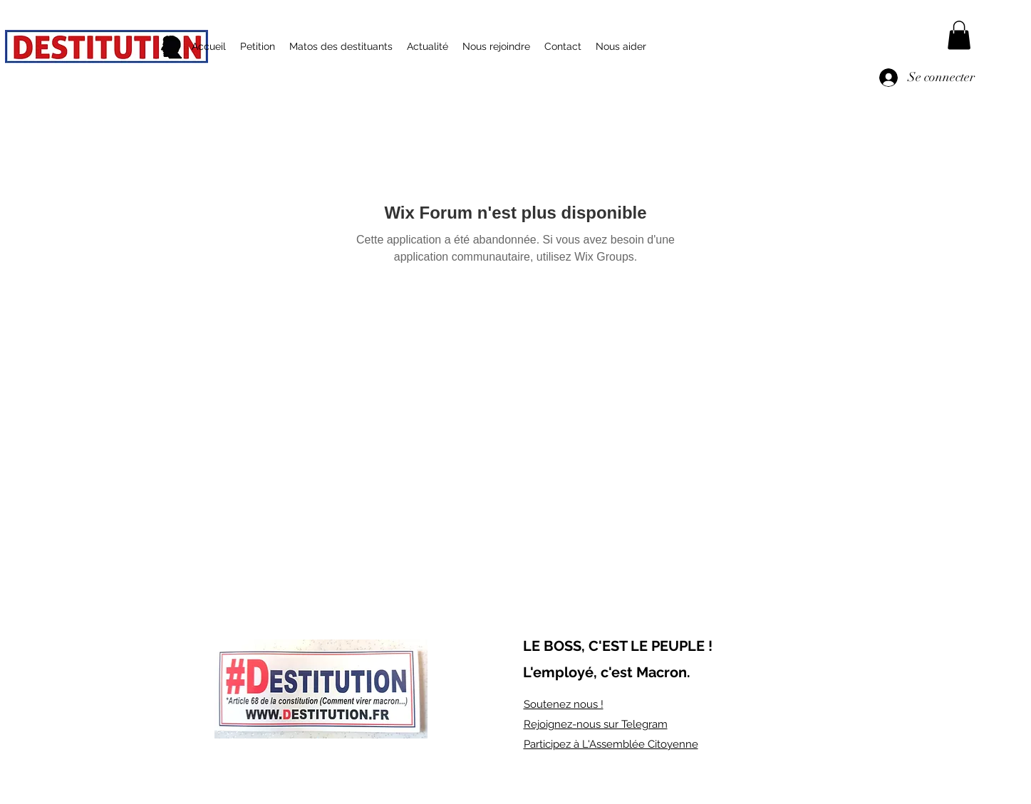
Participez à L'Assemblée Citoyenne (611, 744)
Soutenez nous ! (563, 704)
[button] (959, 35)
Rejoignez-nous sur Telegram (596, 724)
